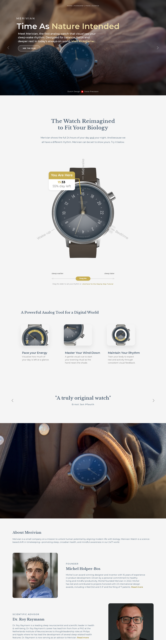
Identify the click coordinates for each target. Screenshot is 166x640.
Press (87, 6)
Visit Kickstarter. (83, 41)
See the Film (29, 48)
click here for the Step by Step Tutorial (97, 284)
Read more (137, 587)
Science (95, 6)
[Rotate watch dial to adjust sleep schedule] (83, 278)
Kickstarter (79, 6)
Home (69, 6)
